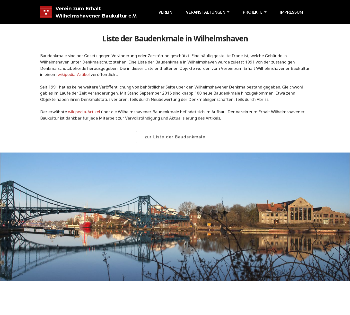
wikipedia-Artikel (74, 75)
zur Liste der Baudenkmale (175, 137)
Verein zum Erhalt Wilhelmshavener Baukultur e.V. (96, 12)
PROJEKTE (252, 12)
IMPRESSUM (291, 12)
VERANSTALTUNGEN (205, 12)
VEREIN (165, 12)
